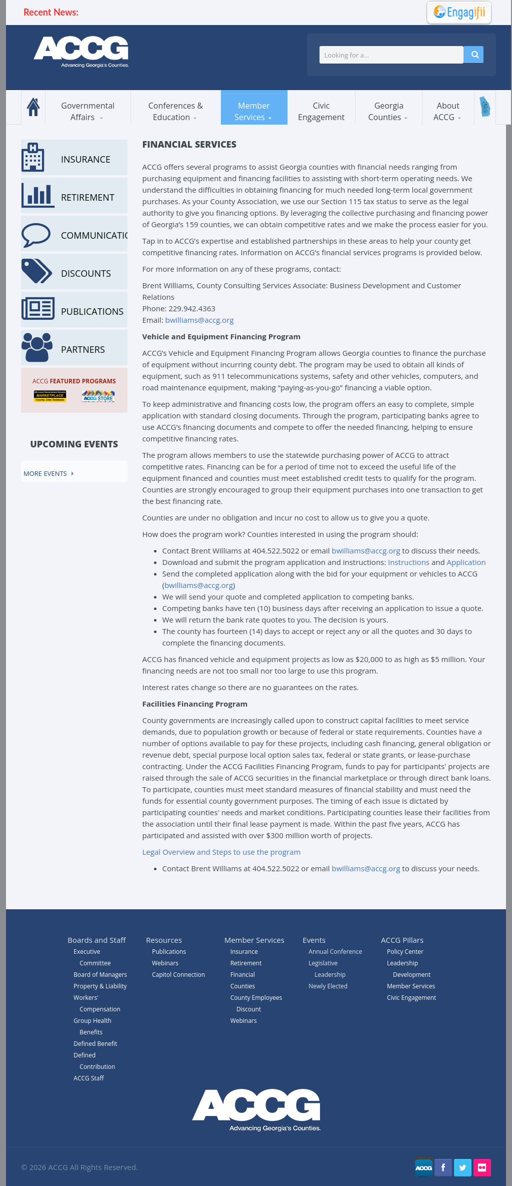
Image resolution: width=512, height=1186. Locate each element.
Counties (242, 986)
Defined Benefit (95, 1043)
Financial (242, 974)
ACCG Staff (89, 1078)
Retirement (246, 963)
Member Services (252, 111)
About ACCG (447, 111)
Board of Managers (100, 974)
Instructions (409, 562)
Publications (169, 951)
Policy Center (405, 951)
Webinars (243, 1020)
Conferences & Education (175, 111)
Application (466, 562)
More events (45, 473)
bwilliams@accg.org (199, 320)
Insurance (244, 951)
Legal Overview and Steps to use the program (221, 852)
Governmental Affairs (87, 111)
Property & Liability (100, 986)
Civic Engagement (321, 111)
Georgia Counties (386, 111)
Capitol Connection (178, 974)
